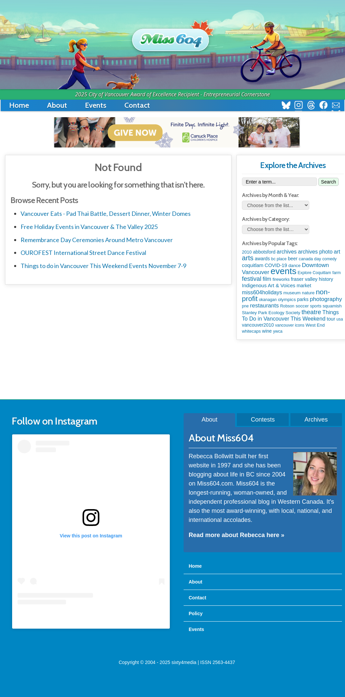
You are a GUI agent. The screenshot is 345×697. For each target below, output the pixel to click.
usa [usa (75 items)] (340, 319)
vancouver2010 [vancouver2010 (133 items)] (258, 325)
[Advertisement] (177, 370)
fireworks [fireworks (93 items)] (281, 279)
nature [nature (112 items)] (308, 292)
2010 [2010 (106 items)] (247, 252)
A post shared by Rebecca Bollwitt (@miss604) (91, 618)
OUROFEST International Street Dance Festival (83, 252)
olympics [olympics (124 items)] (287, 299)
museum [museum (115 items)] (292, 292)
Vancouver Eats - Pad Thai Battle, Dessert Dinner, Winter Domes (106, 213)
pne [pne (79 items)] (245, 306)
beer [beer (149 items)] (292, 258)
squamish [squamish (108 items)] (332, 305)
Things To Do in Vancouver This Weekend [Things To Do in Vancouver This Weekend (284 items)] (290, 315)
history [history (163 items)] (326, 279)
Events (95, 105)
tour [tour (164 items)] (331, 319)
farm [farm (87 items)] (336, 272)
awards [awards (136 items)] (262, 258)
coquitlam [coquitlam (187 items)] (252, 265)
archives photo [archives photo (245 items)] (315, 252)
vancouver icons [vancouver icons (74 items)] (290, 325)
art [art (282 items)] (337, 251)
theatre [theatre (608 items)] (311, 312)
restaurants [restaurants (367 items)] (264, 305)
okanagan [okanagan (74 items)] (268, 299)
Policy (195, 613)
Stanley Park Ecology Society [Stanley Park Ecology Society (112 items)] (271, 312)
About (57, 105)
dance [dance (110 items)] (294, 265)
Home (19, 105)
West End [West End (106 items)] (315, 325)
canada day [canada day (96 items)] (310, 258)
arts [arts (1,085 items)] (247, 258)
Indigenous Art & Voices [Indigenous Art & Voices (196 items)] (268, 285)
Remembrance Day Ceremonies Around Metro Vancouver (97, 239)
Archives (316, 419)
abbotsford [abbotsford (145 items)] (264, 252)
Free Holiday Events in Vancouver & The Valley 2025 (89, 226)
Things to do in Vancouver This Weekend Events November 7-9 (103, 265)
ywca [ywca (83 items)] (277, 331)
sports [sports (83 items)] (315, 306)
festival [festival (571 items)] (251, 278)
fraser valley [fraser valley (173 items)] (304, 279)
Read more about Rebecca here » (236, 535)
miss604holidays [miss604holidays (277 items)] (262, 292)
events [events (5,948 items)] (283, 271)
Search (328, 182)
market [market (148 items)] (303, 285)
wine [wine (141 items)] (267, 331)
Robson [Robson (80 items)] (287, 306)
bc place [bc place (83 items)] (279, 259)
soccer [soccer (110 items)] (302, 305)
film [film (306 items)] (266, 279)
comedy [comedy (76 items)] (329, 259)
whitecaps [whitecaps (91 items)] (251, 331)
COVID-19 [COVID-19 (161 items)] (276, 265)
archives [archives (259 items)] (286, 252)
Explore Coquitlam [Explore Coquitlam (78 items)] (314, 272)
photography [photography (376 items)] (326, 299)
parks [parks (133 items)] (303, 299)
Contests (263, 419)
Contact (137, 105)
